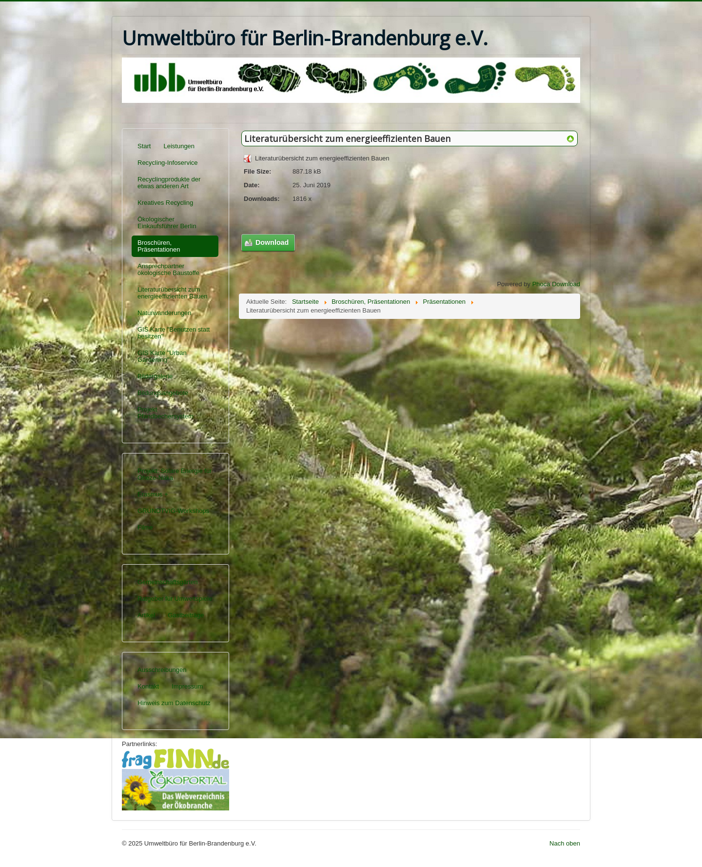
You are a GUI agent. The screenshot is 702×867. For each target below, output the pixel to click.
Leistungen (179, 146)
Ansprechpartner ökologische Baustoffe (168, 269)
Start (144, 146)
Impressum (187, 686)
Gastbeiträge (186, 615)
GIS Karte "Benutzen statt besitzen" (173, 333)
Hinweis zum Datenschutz (174, 703)
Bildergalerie (155, 376)
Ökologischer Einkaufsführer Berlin (166, 223)
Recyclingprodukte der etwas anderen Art (168, 183)
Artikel (146, 615)
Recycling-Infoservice (167, 162)
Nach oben (564, 843)
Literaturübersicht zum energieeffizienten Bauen (172, 293)
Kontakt (148, 686)
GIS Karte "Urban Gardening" (162, 356)
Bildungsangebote (162, 392)
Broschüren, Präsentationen (158, 246)
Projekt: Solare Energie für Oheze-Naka (174, 474)
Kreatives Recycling (165, 202)
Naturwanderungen (164, 312)
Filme (145, 527)
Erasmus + (152, 494)
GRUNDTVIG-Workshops (173, 510)
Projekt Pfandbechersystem (165, 413)
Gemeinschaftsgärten (167, 582)
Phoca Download (556, 284)
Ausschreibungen (161, 669)
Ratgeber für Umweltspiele (174, 598)
